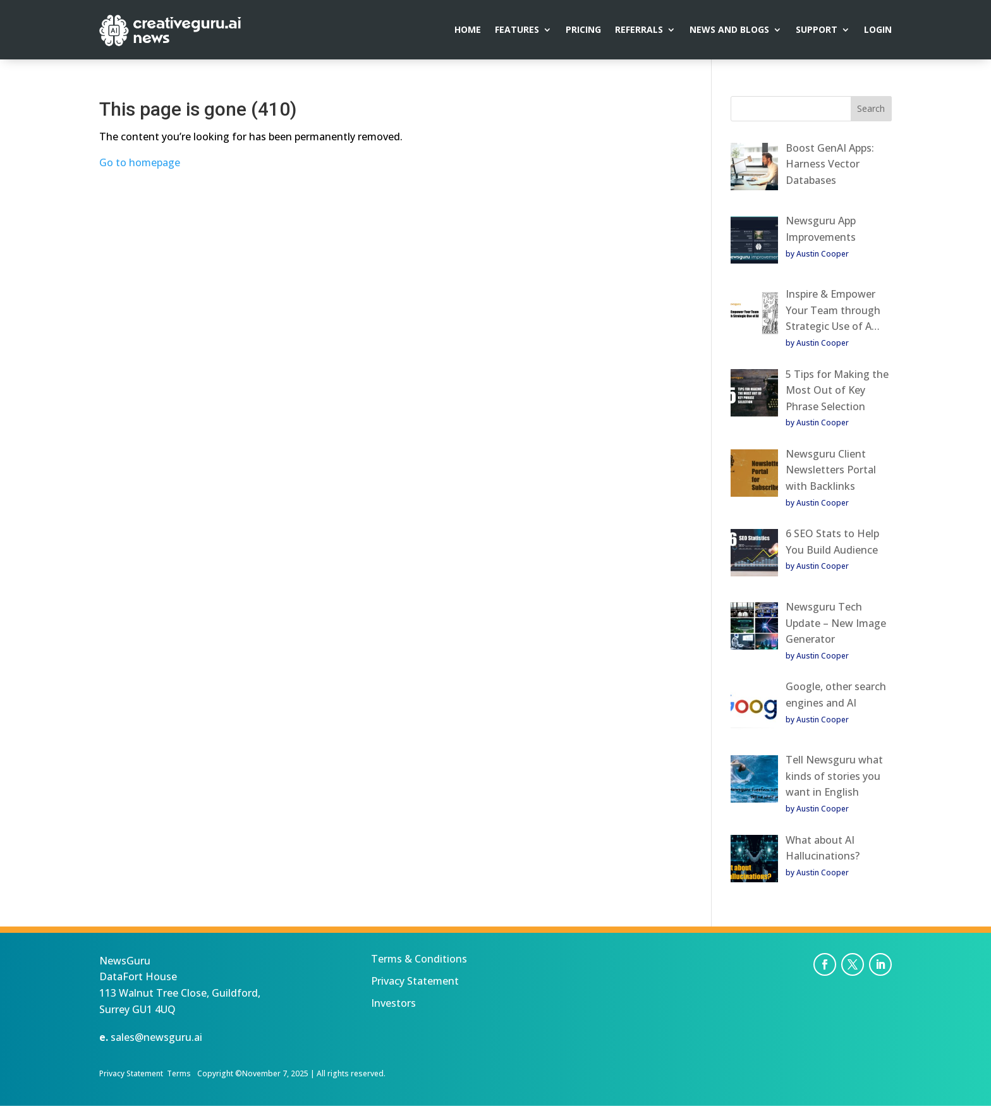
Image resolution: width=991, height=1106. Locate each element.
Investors (393, 1003)
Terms (179, 1073)
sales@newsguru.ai (156, 1037)
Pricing (583, 30)
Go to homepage (139, 162)
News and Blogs (729, 30)
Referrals (639, 30)
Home (467, 30)
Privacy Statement (415, 981)
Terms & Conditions (419, 959)
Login (878, 30)
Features (517, 30)
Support (816, 30)
